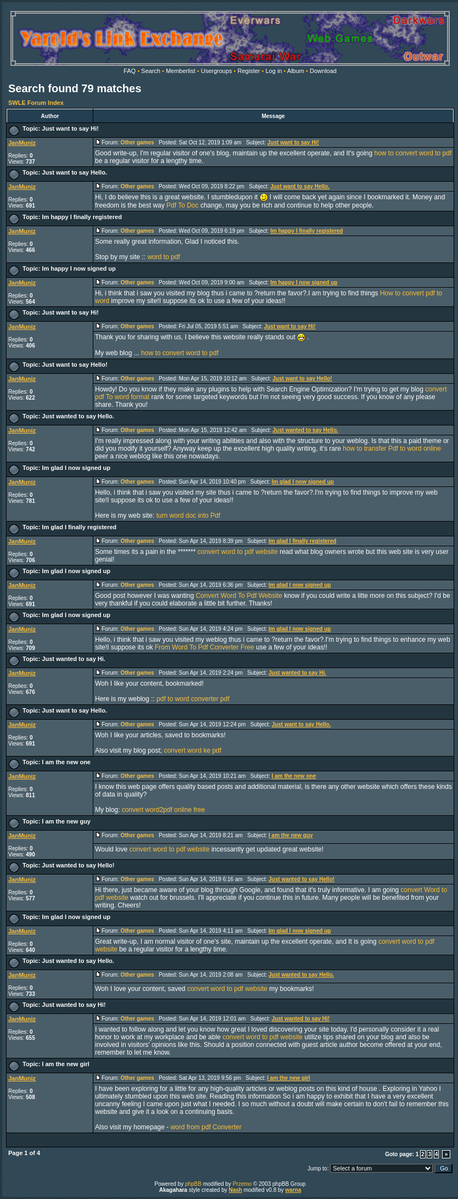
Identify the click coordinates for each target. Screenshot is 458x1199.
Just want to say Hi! (70, 128)
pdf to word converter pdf (193, 699)
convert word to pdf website (238, 552)
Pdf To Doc (182, 205)
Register (249, 71)
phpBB (193, 1184)
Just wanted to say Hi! (73, 1004)
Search (150, 71)
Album (295, 71)
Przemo (242, 1184)
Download (323, 71)
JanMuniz (22, 142)
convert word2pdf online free (163, 810)
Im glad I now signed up (76, 467)
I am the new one (66, 762)
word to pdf (163, 257)
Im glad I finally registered (79, 527)
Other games (137, 142)
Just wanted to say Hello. (78, 416)
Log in (273, 71)
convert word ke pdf (192, 750)
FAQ (130, 71)
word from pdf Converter (205, 1127)
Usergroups (216, 71)
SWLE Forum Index (36, 102)
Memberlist (181, 71)
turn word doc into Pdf (188, 515)
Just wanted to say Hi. (73, 658)
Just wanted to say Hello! (78, 865)
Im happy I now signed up (78, 268)
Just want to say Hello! (74, 364)
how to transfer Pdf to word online (392, 448)
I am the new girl (65, 1064)
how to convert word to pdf (413, 153)
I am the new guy (66, 821)
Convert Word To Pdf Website (239, 596)
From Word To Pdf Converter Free (204, 647)
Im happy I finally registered (82, 217)
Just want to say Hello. (74, 172)
